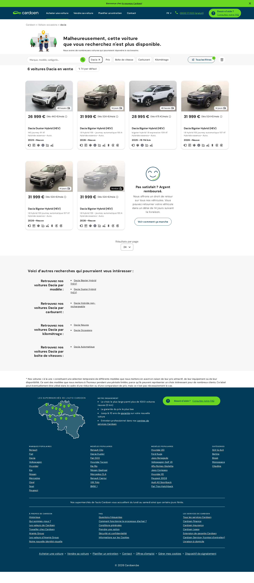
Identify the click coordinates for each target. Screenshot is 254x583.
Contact (131, 13)
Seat (31, 488)
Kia (30, 472)
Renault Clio (96, 452)
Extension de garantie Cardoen (200, 535)
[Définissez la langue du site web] (169, 13)
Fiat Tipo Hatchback (162, 488)
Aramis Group (36, 535)
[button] (99, 60)
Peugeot (33, 492)
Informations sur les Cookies (114, 539)
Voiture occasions (47, 24)
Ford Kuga (156, 456)
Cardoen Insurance (193, 527)
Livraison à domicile (193, 543)
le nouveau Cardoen (132, 3)
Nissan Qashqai (98, 472)
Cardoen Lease (191, 531)
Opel (31, 484)
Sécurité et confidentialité (113, 535)
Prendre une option (109, 531)
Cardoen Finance (192, 523)
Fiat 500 (95, 460)
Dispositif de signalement (200, 555)
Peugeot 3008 (159, 480)
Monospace (218, 464)
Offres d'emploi (145, 555)
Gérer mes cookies (169, 555)
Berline (215, 456)
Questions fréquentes (110, 519)
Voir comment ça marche (153, 223)
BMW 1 (93, 488)
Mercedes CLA (98, 476)
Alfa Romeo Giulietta (162, 468)
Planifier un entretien (110, 13)
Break (215, 460)
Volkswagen (35, 464)
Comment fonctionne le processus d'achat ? (123, 523)
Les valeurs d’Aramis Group (44, 539)
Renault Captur (98, 480)
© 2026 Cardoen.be (127, 567)
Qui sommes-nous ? (40, 523)
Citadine (216, 468)
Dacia (32, 460)
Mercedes (34, 480)
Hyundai (33, 468)
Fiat (31, 456)
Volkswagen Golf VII (162, 464)
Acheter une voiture (57, 13)
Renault (33, 452)
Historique (34, 519)
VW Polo (94, 484)
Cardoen (30, 24)
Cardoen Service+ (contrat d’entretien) (204, 539)
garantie (125, 415)
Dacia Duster (97, 456)
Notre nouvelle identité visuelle (45, 543)
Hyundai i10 (157, 476)
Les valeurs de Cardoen (42, 527)
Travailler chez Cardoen (42, 531)
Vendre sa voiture (83, 13)
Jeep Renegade (159, 460)
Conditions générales (110, 527)
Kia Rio (94, 468)
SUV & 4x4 (218, 452)
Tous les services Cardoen (197, 519)
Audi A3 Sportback (161, 484)
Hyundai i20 (158, 452)
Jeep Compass (159, 472)
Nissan (32, 476)
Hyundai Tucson (99, 464)
